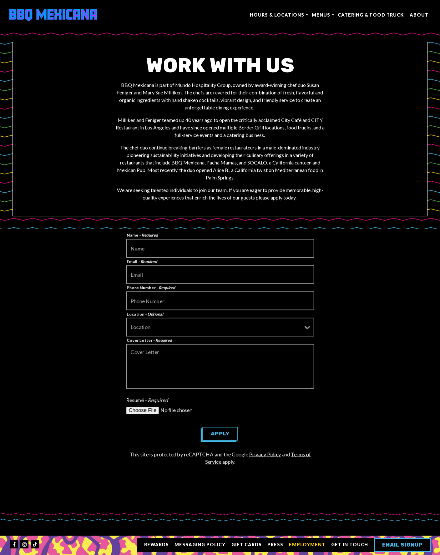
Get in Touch (349, 544)
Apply (220, 433)
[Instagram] (24, 544)
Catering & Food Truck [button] (371, 15)
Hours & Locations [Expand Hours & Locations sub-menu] (278, 14)
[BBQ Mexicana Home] (53, 14)
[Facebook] (14, 544)
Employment (307, 544)
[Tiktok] (35, 544)
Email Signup (402, 545)
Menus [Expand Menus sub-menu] (321, 14)
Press (275, 544)
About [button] (419, 15)
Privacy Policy (266, 454)
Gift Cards (246, 544)
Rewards (156, 544)
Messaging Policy (199, 544)
